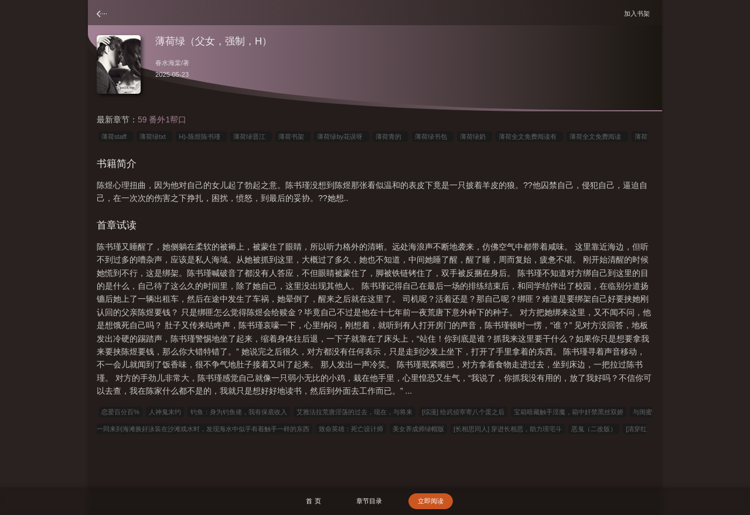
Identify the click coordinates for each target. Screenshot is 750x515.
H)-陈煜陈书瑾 (201, 136)
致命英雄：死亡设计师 (351, 428)
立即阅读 (431, 500)
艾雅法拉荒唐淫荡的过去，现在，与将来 (354, 411)
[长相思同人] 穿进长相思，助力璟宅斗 (508, 428)
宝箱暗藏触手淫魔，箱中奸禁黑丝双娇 (568, 411)
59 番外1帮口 (162, 119)
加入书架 (638, 13)
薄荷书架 (293, 136)
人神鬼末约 (165, 411)
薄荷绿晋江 (251, 136)
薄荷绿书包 (433, 136)
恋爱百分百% (120, 411)
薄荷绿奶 (474, 136)
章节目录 (369, 500)
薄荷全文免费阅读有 (529, 136)
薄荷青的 (390, 136)
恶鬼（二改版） (593, 428)
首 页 (313, 500)
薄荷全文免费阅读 (597, 136)
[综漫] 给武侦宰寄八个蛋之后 (463, 411)
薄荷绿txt (154, 136)
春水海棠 (168, 62)
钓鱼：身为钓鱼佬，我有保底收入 (238, 411)
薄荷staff (115, 136)
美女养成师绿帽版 (418, 428)
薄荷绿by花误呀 (341, 136)
